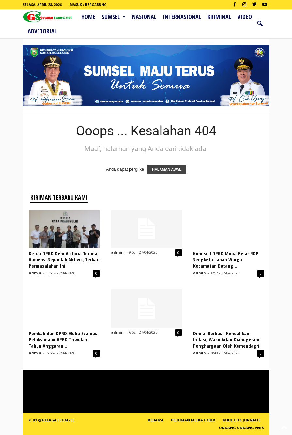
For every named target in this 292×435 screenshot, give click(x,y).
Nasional (144, 17)
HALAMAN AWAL (166, 169)
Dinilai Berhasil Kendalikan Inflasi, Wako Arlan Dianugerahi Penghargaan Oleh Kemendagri (226, 339)
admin (35, 273)
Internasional (182, 17)
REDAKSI (155, 419)
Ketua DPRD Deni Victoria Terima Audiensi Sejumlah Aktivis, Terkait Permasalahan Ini (64, 259)
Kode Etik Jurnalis (242, 419)
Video (245, 17)
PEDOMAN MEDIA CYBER (193, 419)
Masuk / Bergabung (88, 4)
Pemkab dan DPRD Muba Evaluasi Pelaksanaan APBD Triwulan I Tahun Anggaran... (64, 339)
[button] (260, 24)
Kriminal (219, 17)
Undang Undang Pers (241, 427)
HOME (88, 17)
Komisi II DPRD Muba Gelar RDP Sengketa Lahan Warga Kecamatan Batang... (225, 259)
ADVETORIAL (42, 31)
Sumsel (114, 16)
